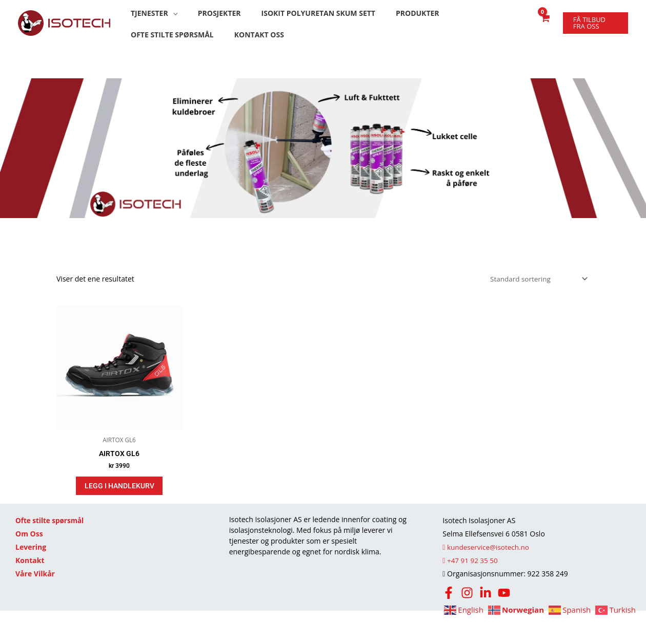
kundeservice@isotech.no (487, 561)
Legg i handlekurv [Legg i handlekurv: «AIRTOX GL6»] (119, 499)
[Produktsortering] (535, 291)
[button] (151, 14)
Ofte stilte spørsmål (50, 535)
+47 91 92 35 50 (470, 574)
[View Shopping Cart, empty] (541, 28)
